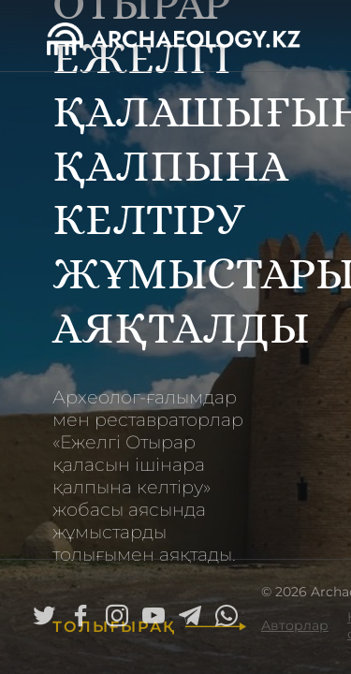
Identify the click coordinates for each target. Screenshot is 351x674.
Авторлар (295, 625)
